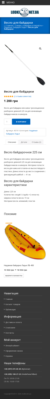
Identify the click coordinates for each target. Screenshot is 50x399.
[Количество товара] (7, 122)
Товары (18, 25)
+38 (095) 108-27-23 (12, 374)
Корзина (9, 356)
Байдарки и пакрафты (32, 25)
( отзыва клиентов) (22, 96)
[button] (42, 47)
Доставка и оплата (13, 322)
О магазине (10, 327)
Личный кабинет (12, 345)
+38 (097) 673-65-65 (12, 369)
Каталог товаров (12, 304)
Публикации (10, 309)
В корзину (21, 122)
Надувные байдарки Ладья (15, 27)
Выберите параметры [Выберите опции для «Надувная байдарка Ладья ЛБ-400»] (13, 276)
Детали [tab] (24, 142)
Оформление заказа (14, 351)
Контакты (9, 333)
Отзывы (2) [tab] (36, 142)
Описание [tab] (12, 142)
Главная (9, 25)
